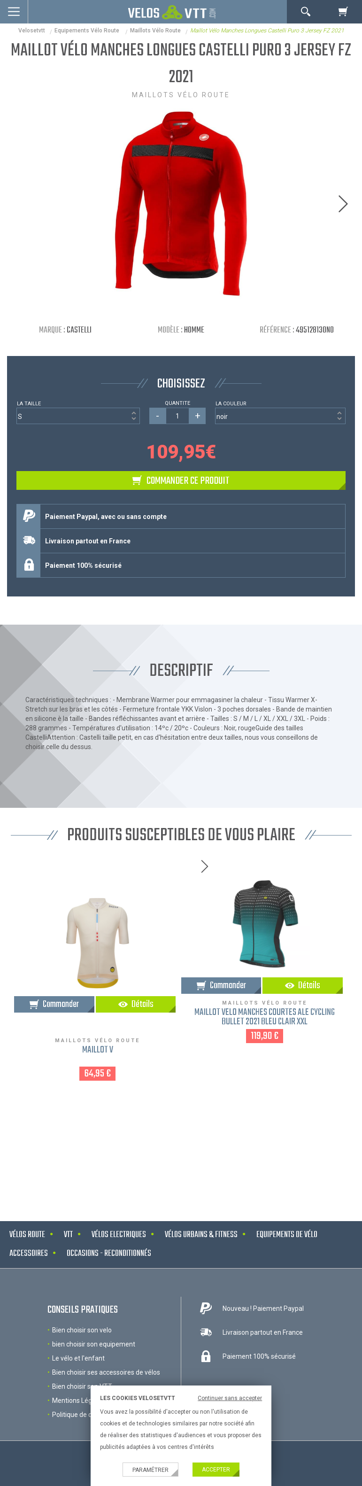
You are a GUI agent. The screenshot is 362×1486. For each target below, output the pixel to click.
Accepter (216, 1469)
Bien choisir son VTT (82, 1386)
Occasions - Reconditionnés (109, 1254)
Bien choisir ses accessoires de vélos (106, 1372)
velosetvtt (31, 30)
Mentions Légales (78, 1400)
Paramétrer (150, 1470)
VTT (68, 1235)
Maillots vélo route (155, 30)
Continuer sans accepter (230, 1398)
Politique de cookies (81, 1414)
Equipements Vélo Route (87, 30)
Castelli (79, 330)
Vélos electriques (119, 1235)
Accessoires (28, 1254)
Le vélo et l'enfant (78, 1358)
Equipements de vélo (286, 1235)
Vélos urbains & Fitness (201, 1235)
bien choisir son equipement (93, 1344)
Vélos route (27, 1235)
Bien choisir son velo (82, 1330)
